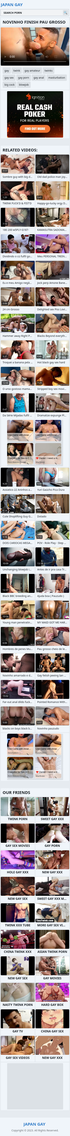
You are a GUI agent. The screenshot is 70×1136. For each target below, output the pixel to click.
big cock (9, 84)
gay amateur (32, 70)
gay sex (9, 77)
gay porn (23, 77)
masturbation (56, 77)
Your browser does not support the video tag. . (35, 46)
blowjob (24, 84)
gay (6, 70)
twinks (49, 70)
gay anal (39, 77)
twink (16, 70)
